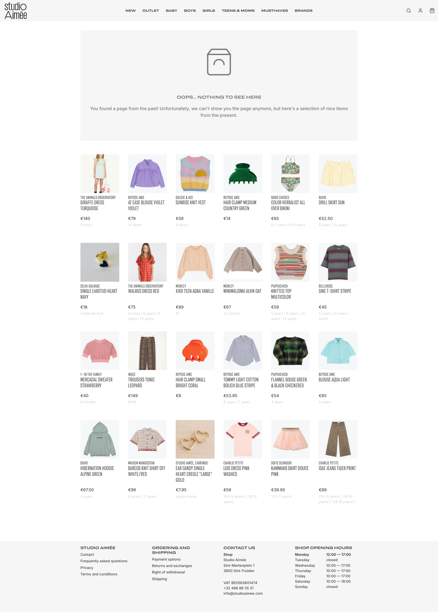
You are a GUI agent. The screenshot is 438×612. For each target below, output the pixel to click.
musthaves (274, 11)
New (130, 11)
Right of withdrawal (168, 572)
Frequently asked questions (103, 561)
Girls (209, 11)
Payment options (166, 560)
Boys (190, 11)
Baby (171, 11)
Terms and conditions (98, 574)
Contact (87, 555)
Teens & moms (238, 11)
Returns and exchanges (172, 566)
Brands (304, 11)
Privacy (86, 568)
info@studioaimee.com (243, 594)
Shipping (159, 579)
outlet (150, 11)
